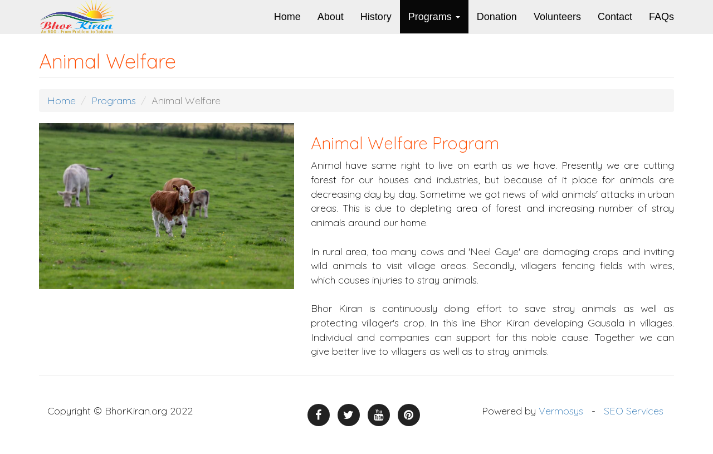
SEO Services (633, 410)
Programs (434, 16)
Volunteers (557, 16)
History (376, 16)
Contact (615, 16)
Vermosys (561, 410)
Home (287, 16)
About (331, 16)
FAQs (661, 16)
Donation (497, 16)
